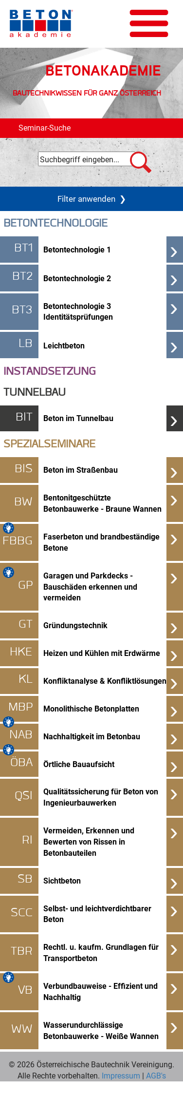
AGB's (155, 1075)
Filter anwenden (91, 199)
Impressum (121, 1075)
